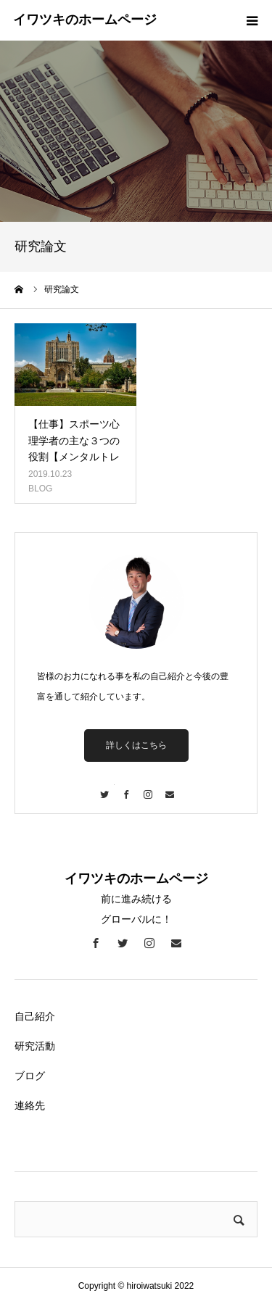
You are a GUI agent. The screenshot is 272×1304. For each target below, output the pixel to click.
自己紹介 (35, 1016)
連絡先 (30, 1105)
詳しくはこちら (136, 745)
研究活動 (35, 1046)
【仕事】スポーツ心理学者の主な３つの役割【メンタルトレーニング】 (74, 448)
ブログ (30, 1075)
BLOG (40, 488)
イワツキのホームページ (85, 19)
